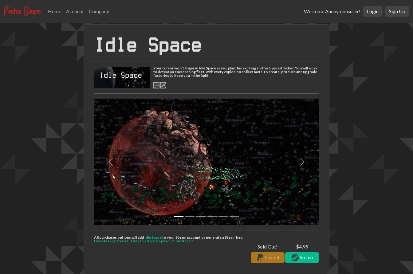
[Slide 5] (234, 216)
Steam (302, 257)
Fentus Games (22, 11)
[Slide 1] (190, 216)
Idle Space (153, 237)
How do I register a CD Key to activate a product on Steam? (143, 241)
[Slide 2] (201, 216)
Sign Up (397, 11)
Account (75, 11)
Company (99, 11)
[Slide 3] (212, 216)
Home (54, 11)
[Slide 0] (178, 216)
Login (373, 11)
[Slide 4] (223, 216)
